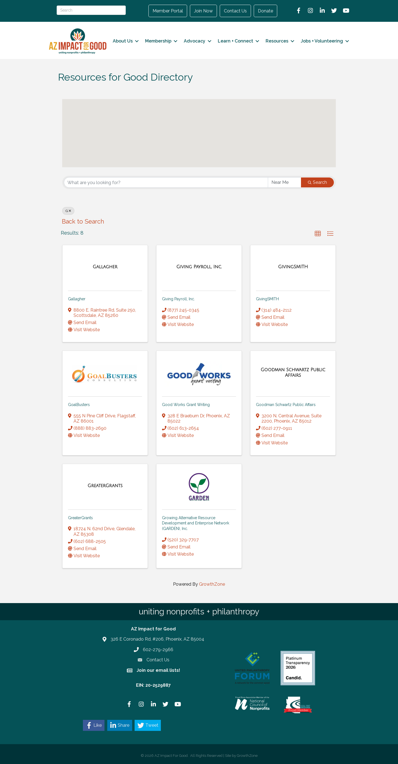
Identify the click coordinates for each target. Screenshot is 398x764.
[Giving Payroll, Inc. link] (199, 267)
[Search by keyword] (166, 182)
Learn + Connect (235, 41)
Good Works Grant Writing (186, 404)
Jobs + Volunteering (322, 41)
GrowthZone (212, 584)
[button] (249, 144)
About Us (123, 41)
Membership (158, 41)
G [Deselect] (68, 211)
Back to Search (83, 221)
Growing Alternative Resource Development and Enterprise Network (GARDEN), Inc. (195, 523)
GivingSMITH (267, 299)
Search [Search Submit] (317, 182)
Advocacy (194, 41)
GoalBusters (79, 404)
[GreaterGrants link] (105, 486)
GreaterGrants (80, 518)
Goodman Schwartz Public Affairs (286, 404)
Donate (265, 11)
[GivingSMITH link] (293, 267)
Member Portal (168, 11)
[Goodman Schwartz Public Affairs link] (293, 372)
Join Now (203, 11)
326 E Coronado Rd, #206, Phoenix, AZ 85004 (157, 639)
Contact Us (235, 11)
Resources (277, 41)
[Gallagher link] (105, 267)
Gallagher (76, 299)
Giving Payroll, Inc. (178, 299)
